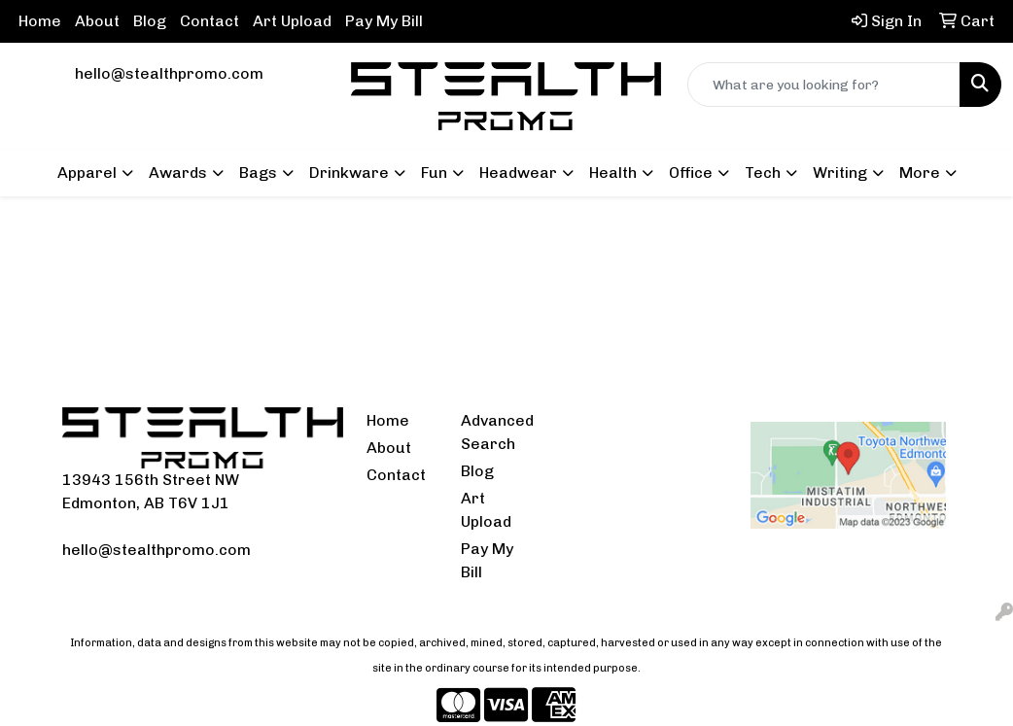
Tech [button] (763, 172)
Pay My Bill (384, 21)
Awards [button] (178, 172)
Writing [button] (840, 172)
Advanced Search (497, 432)
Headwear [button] (518, 172)
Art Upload (292, 21)
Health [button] (613, 172)
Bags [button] (258, 172)
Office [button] (691, 172)
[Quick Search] (824, 84)
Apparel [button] (87, 172)
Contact (209, 21)
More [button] (919, 172)
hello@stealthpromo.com (169, 73)
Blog (149, 21)
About (97, 21)
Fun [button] (434, 172)
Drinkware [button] (349, 172)
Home (39, 21)
